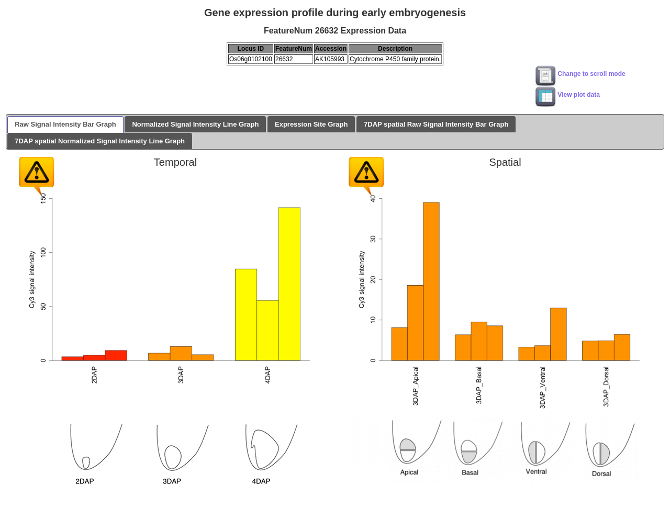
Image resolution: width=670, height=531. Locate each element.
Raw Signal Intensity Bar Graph (65, 124)
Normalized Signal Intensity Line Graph (195, 124)
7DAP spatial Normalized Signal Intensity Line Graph (100, 141)
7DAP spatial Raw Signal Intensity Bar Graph (436, 124)
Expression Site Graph (311, 124)
